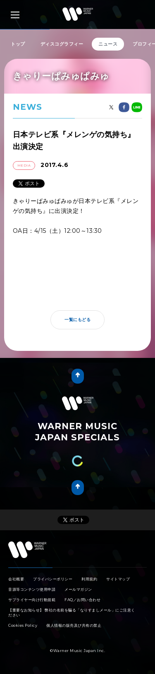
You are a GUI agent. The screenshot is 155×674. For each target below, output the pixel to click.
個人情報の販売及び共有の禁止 (73, 625)
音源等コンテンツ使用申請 (31, 589)
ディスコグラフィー (62, 44)
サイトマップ (118, 579)
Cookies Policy (22, 625)
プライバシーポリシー (52, 579)
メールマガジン (78, 589)
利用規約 (89, 579)
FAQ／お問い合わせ (82, 599)
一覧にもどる (77, 319)
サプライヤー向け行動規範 (31, 599)
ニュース (107, 44)
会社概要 (16, 579)
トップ (18, 44)
